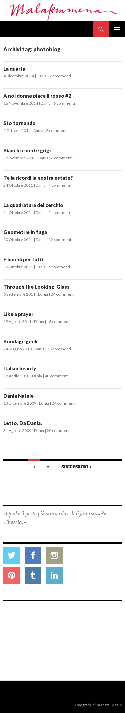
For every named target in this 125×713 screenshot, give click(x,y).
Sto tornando (19, 123)
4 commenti (59, 185)
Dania (42, 75)
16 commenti (59, 321)
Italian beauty (19, 368)
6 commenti (64, 103)
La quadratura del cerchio (33, 205)
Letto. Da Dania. (22, 423)
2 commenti (60, 75)
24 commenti (63, 294)
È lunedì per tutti (23, 259)
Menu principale (117, 29)
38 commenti (59, 348)
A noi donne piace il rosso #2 (37, 96)
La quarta (14, 68)
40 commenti (57, 375)
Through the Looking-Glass (36, 287)
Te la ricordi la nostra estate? (38, 178)
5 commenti (59, 266)
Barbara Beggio (109, 705)
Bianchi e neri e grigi (27, 150)
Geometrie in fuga (25, 232)
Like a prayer (18, 314)
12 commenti (60, 239)
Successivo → (76, 467)
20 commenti (59, 430)
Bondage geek (20, 341)
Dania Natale (18, 396)
